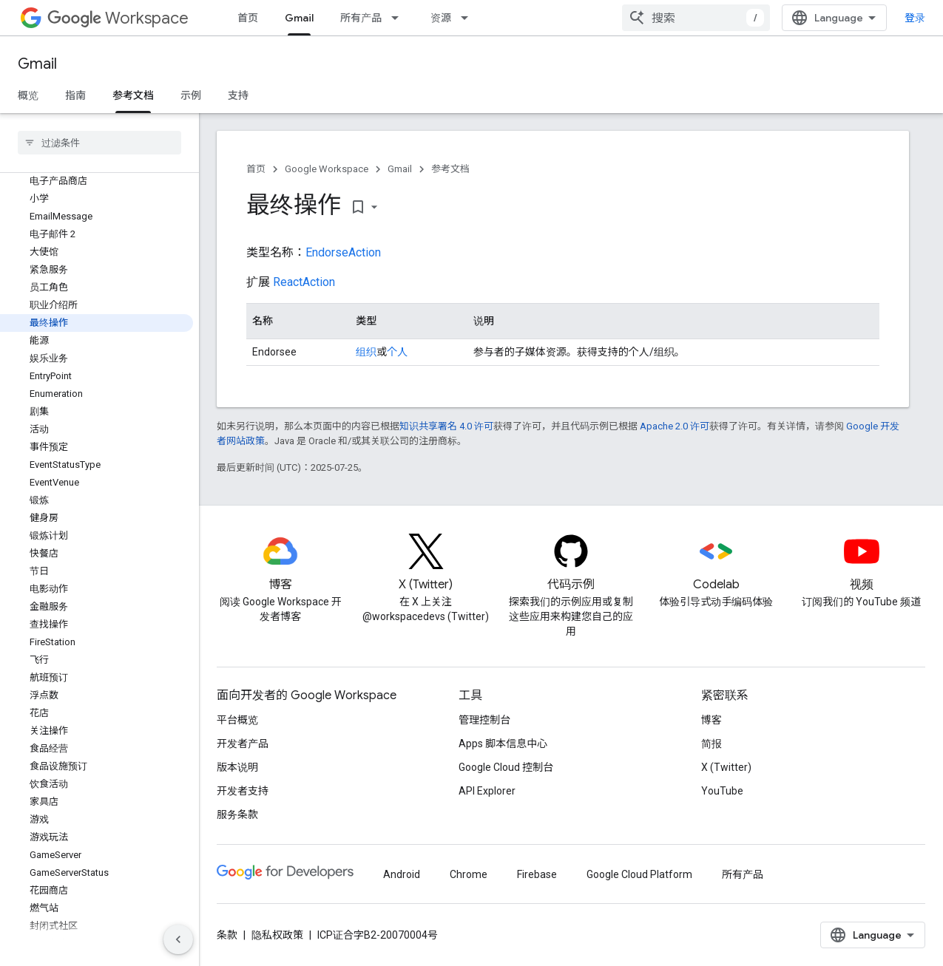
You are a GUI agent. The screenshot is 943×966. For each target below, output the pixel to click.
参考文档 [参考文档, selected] (133, 95)
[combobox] (696, 17)
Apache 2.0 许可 (674, 426)
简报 (711, 743)
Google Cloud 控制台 (506, 767)
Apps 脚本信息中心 (503, 743)
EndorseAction (343, 252)
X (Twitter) (726, 767)
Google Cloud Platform (639, 874)
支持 (238, 95)
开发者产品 (242, 743)
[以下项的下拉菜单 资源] (469, 17)
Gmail (37, 64)
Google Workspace (326, 168)
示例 (190, 95)
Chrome (468, 874)
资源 (440, 17)
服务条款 (237, 814)
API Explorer (487, 791)
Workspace (118, 18)
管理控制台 (484, 720)
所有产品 (361, 17)
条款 (227, 935)
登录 (915, 18)
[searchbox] (99, 142)
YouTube (722, 791)
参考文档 (450, 168)
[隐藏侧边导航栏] (178, 939)
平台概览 (237, 720)
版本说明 (237, 767)
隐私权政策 (277, 935)
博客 (711, 720)
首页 (247, 17)
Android (401, 874)
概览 (28, 95)
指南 (75, 95)
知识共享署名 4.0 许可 (446, 426)
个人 (397, 352)
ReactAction (304, 282)
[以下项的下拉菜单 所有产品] (399, 17)
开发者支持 (242, 791)
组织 (366, 352)
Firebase (537, 874)
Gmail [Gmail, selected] (299, 17)
